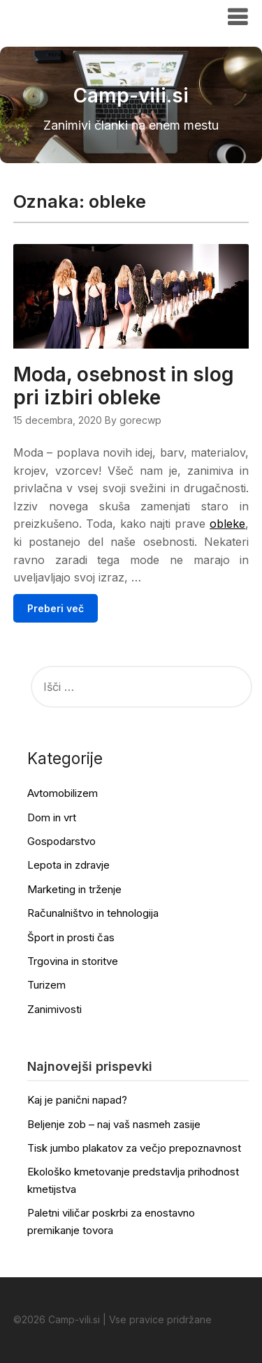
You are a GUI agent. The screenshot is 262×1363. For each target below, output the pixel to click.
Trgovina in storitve (72, 961)
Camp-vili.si (56, 16)
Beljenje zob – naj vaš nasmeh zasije (114, 1124)
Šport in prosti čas (71, 937)
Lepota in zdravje (68, 864)
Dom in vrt (51, 817)
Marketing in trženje (74, 889)
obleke (227, 524)
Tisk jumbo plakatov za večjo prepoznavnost (134, 1148)
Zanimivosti (54, 1009)
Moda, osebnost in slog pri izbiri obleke (123, 386)
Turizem (46, 984)
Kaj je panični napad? (77, 1099)
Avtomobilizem (62, 793)
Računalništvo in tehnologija (93, 913)
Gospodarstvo (61, 841)
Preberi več (55, 608)
